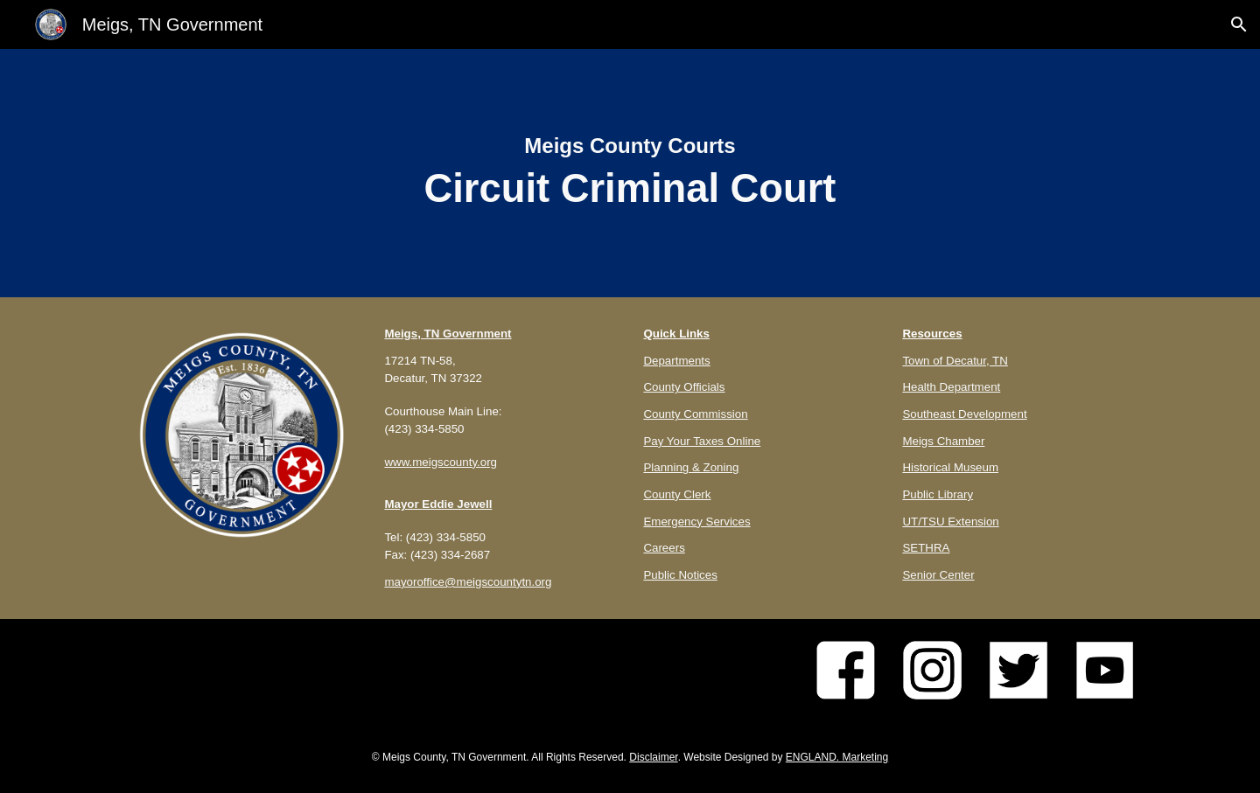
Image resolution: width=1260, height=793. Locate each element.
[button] (1239, 24)
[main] (630, 173)
